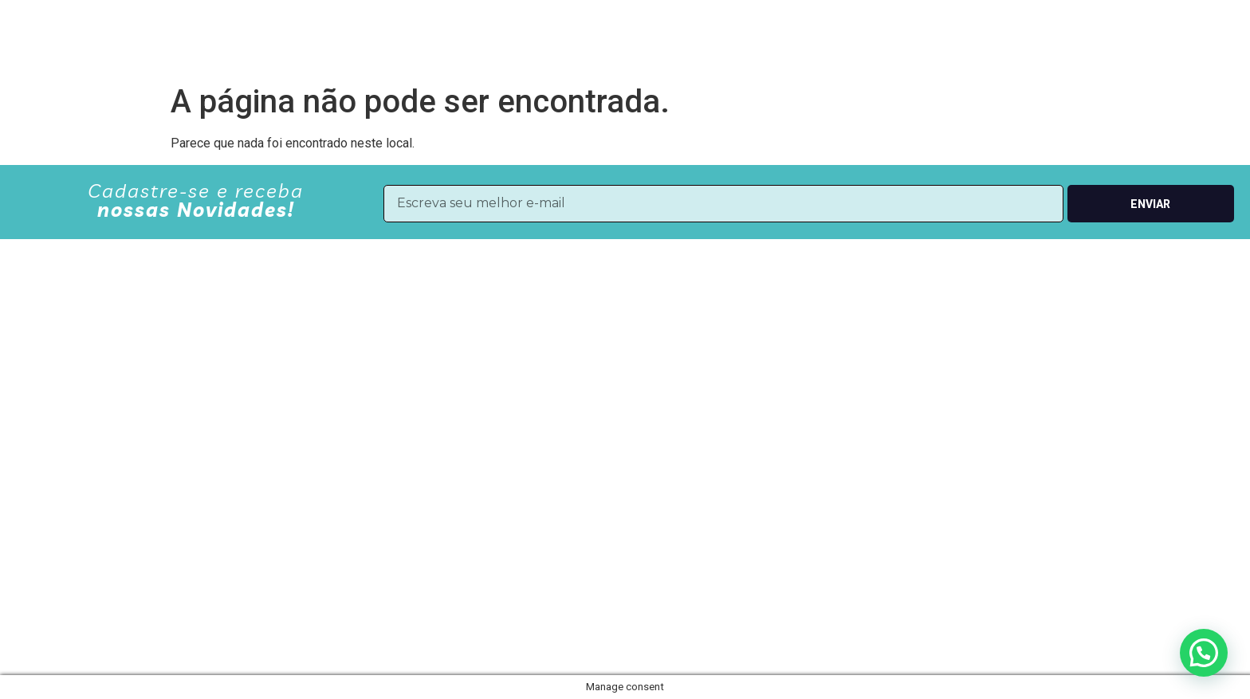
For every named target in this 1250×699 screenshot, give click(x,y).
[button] (1204, 653)
